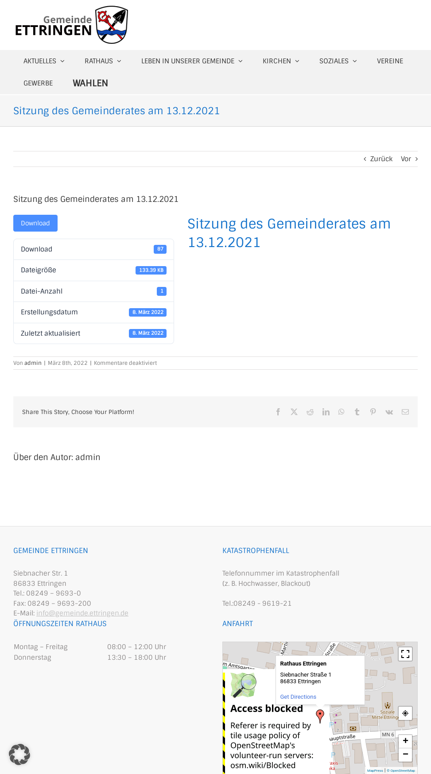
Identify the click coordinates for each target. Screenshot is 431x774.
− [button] (405, 755)
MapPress (375, 771)
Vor (406, 159)
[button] (19, 754)
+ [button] (405, 741)
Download (35, 223)
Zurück (381, 159)
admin (33, 363)
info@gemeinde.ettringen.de (82, 613)
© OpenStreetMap (401, 771)
